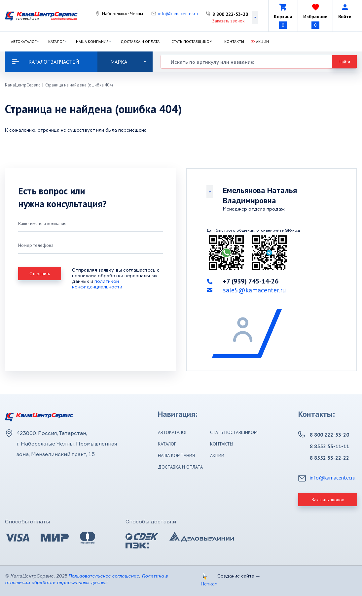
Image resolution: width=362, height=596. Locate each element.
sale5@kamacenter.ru (254, 290)
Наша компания (92, 41)
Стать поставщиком (191, 41)
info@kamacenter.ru (178, 14)
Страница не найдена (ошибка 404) (79, 85)
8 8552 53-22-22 (329, 457)
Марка (128, 61)
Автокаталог (23, 41)
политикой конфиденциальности (97, 283)
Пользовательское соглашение (103, 576)
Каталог (56, 41)
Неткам (209, 583)
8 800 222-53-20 (230, 14)
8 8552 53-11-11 (329, 446)
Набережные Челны (122, 14)
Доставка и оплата (140, 41)
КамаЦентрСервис (22, 85)
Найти (344, 62)
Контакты (234, 41)
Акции (262, 41)
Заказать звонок (228, 21)
